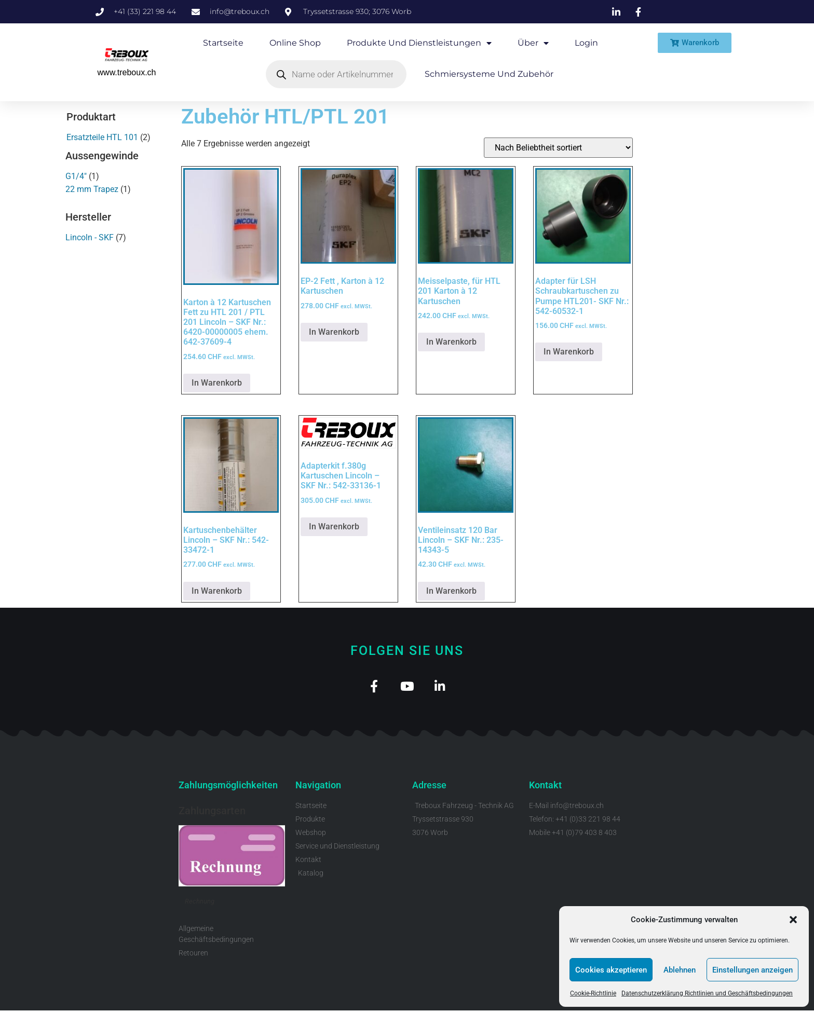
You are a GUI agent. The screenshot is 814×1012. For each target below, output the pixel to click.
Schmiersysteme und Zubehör (489, 74)
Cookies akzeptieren (611, 970)
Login (586, 43)
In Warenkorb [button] (217, 383)
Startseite (223, 43)
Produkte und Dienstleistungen (419, 43)
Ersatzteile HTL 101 (102, 137)
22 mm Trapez (91, 189)
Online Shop (295, 43)
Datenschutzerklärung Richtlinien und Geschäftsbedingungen (707, 993)
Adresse (429, 787)
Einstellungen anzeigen (752, 970)
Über (533, 43)
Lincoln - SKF (89, 237)
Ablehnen (679, 970)
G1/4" (76, 176)
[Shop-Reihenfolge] (558, 148)
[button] (793, 919)
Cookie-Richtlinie (593, 993)
